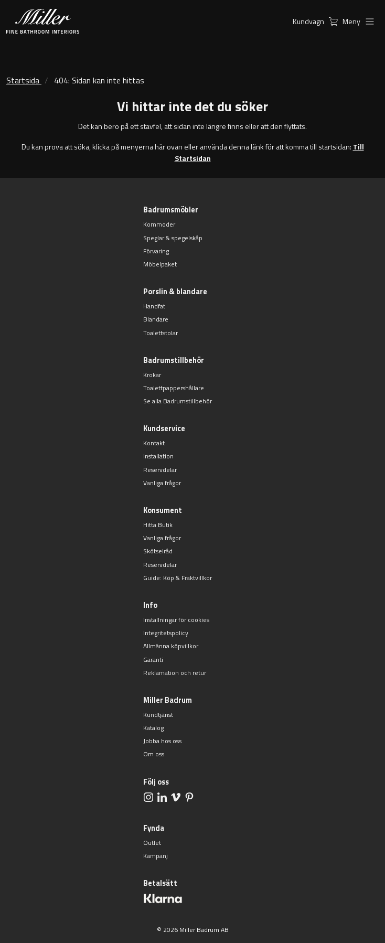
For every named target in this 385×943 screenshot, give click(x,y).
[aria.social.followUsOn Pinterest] (189, 796)
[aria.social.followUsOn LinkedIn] (162, 796)
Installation (158, 456)
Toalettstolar (160, 333)
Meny (361, 21)
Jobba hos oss (162, 741)
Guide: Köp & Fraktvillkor (177, 578)
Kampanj (155, 856)
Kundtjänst (158, 715)
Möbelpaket (160, 264)
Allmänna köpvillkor (170, 646)
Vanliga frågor (162, 483)
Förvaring (156, 251)
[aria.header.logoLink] (42, 21)
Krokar (152, 375)
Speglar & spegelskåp (172, 238)
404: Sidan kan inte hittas (99, 80)
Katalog (153, 728)
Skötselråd (158, 551)
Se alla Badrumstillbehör (177, 401)
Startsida (22, 80)
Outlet (152, 843)
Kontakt (154, 443)
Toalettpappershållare (173, 388)
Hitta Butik (158, 525)
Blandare (155, 319)
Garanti (153, 660)
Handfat (154, 306)
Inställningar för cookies (176, 620)
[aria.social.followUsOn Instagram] (148, 796)
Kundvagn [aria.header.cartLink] (318, 21)
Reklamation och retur (174, 673)
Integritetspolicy (165, 633)
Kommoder (159, 224)
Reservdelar (160, 470)
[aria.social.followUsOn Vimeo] (175, 796)
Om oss (153, 754)
